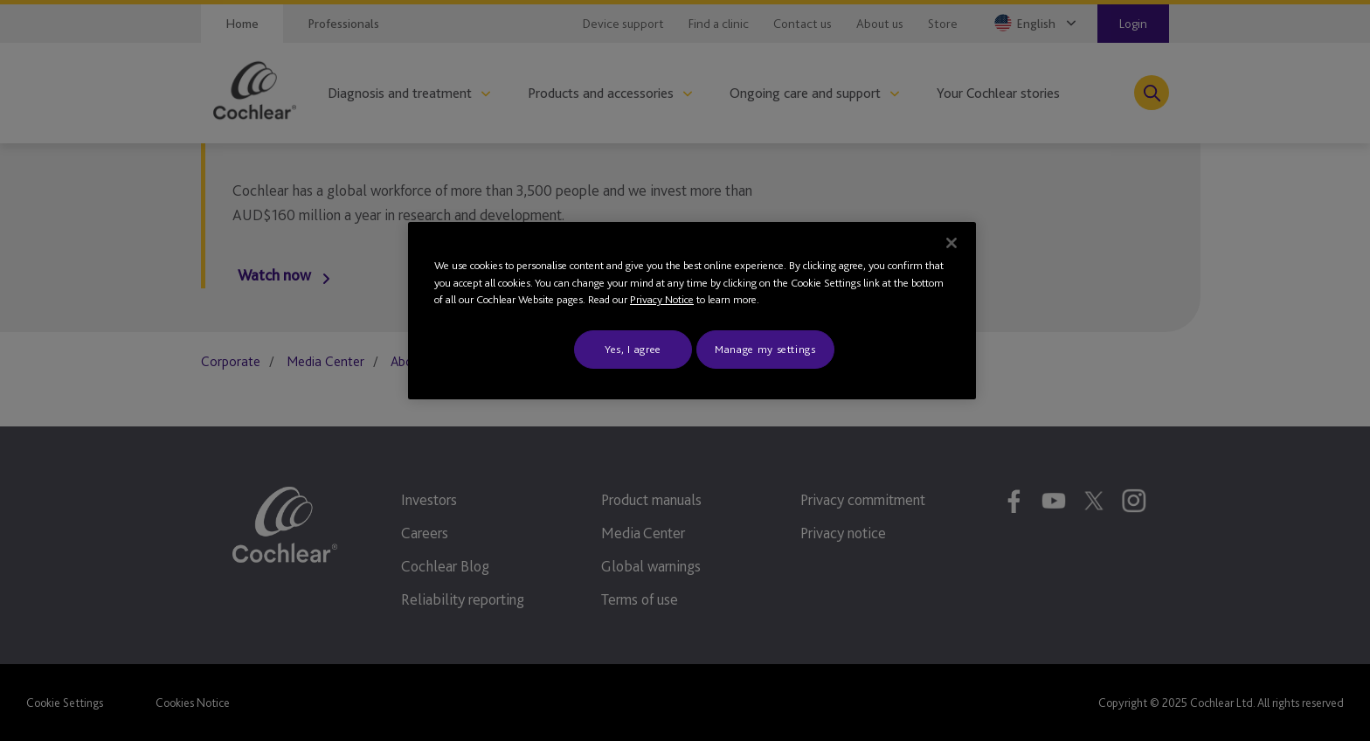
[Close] (951, 243)
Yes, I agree (633, 349)
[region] (692, 310)
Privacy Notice (662, 299)
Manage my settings (765, 349)
